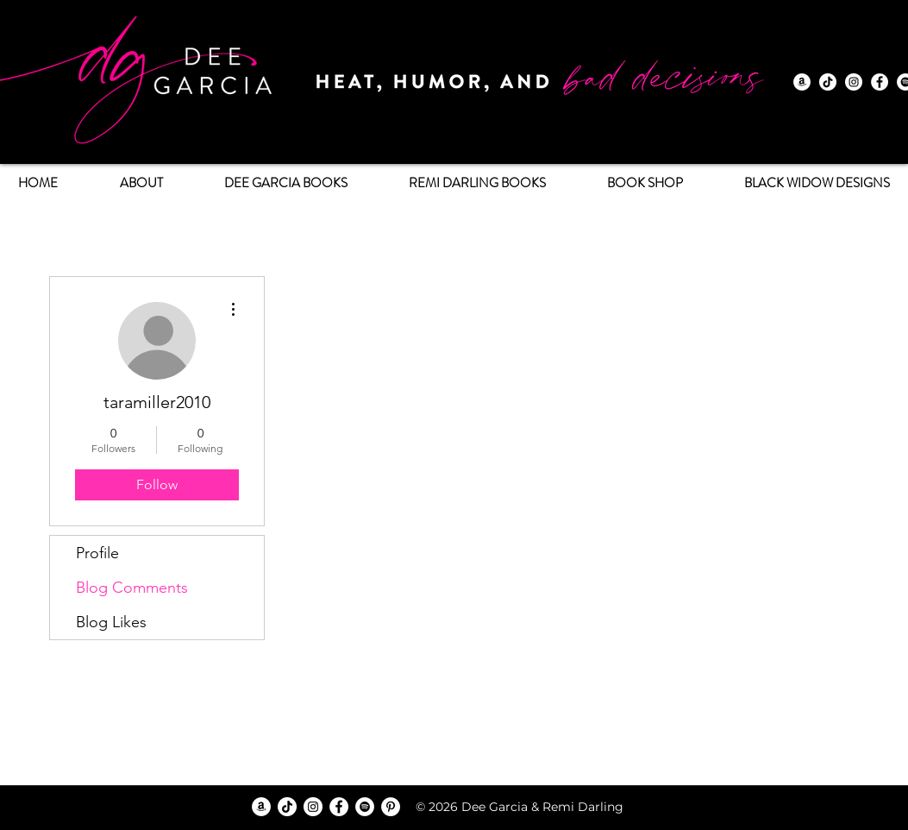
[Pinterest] (390, 806)
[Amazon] (802, 82)
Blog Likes (111, 622)
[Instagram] (853, 82)
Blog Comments (132, 587)
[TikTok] (827, 82)
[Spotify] (364, 806)
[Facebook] (879, 82)
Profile (97, 553)
